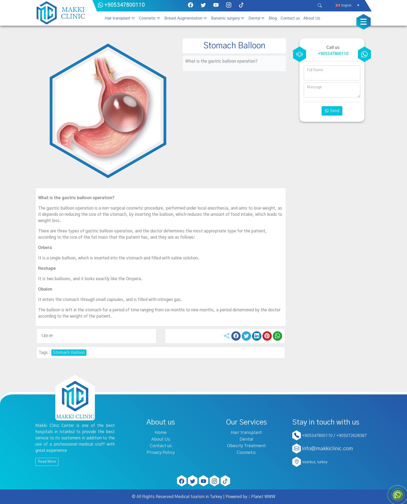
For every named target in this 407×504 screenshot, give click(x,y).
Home (161, 432)
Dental (254, 18)
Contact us (290, 18)
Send (332, 111)
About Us (311, 18)
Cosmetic (147, 18)
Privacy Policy (161, 452)
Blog (273, 18)
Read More (47, 461)
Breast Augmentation (183, 18)
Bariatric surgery (225, 18)
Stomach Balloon (69, 353)
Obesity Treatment (246, 445)
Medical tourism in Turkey (198, 497)
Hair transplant (117, 18)
